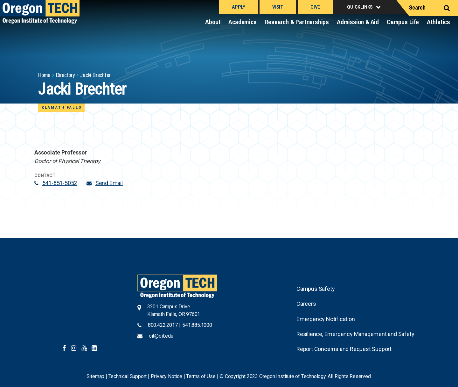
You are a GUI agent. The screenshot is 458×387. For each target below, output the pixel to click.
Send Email (109, 183)
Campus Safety (315, 288)
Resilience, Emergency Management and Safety (355, 334)
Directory (65, 75)
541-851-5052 (59, 183)
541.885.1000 (197, 325)
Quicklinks (360, 7)
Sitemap (96, 376)
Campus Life (403, 22)
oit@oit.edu (161, 336)
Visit (277, 7)
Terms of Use (201, 376)
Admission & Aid (358, 22)
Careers (306, 303)
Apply (238, 7)
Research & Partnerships (297, 22)
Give (315, 7)
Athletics (438, 22)
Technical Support (127, 376)
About (212, 22)
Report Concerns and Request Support (344, 349)
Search (417, 7)
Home (44, 75)
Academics (242, 22)
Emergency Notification (325, 319)
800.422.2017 (163, 325)
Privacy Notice (166, 376)
